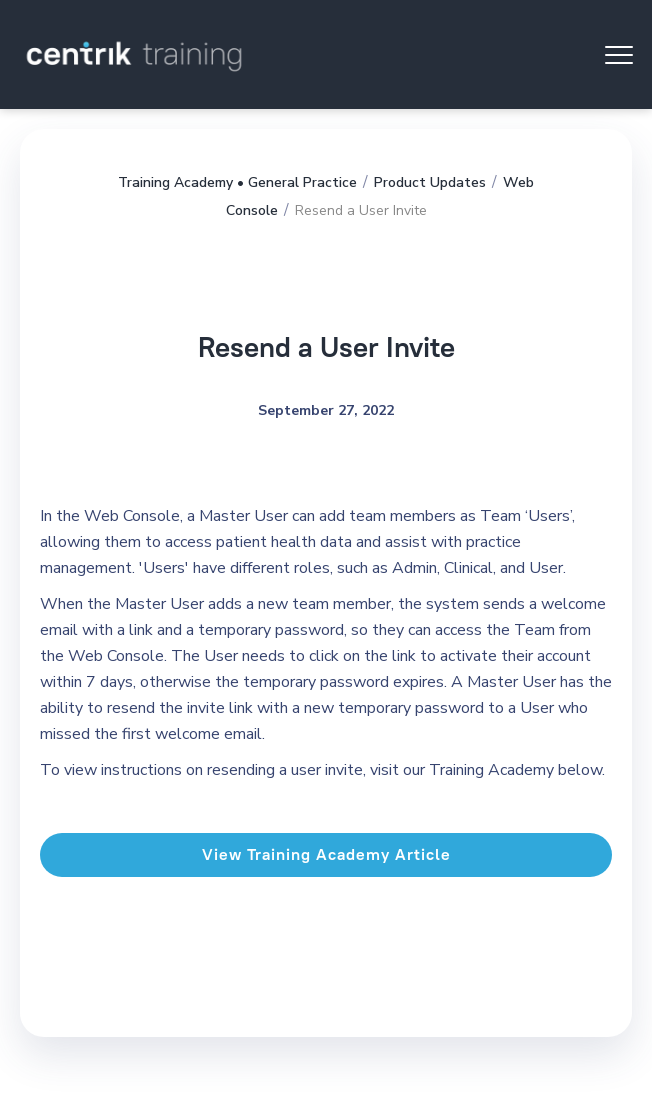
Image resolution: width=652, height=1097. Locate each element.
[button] (619, 55)
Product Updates (430, 182)
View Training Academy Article (326, 854)
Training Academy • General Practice (237, 182)
